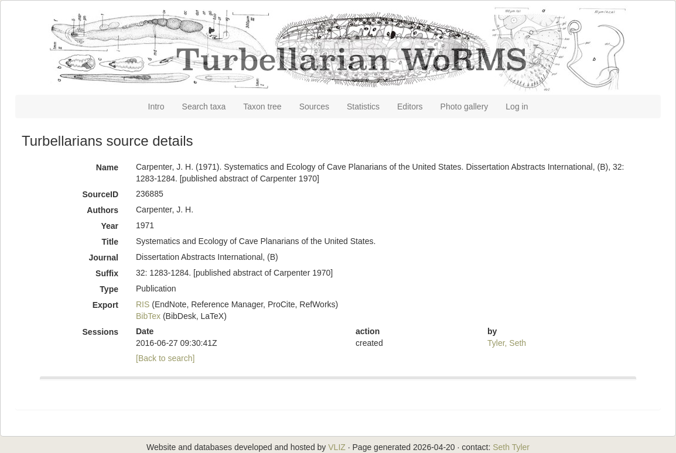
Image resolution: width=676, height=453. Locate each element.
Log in (517, 106)
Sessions (100, 332)
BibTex (148, 316)
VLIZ (337, 447)
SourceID (100, 194)
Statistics (363, 106)
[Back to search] (165, 358)
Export (105, 305)
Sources (314, 106)
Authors (102, 210)
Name (107, 167)
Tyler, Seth (506, 343)
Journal (103, 257)
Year (109, 226)
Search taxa (204, 106)
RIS (142, 304)
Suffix (106, 273)
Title (109, 241)
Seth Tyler (511, 447)
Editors (410, 106)
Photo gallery (465, 106)
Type (109, 289)
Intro (156, 106)
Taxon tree (262, 106)
